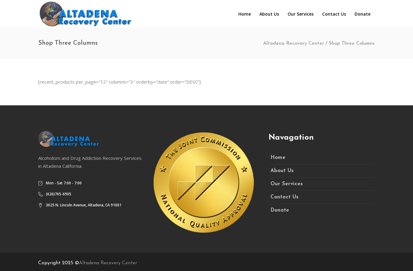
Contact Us (284, 197)
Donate (279, 210)
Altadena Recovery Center (293, 43)
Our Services (286, 183)
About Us (282, 170)
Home (277, 157)
